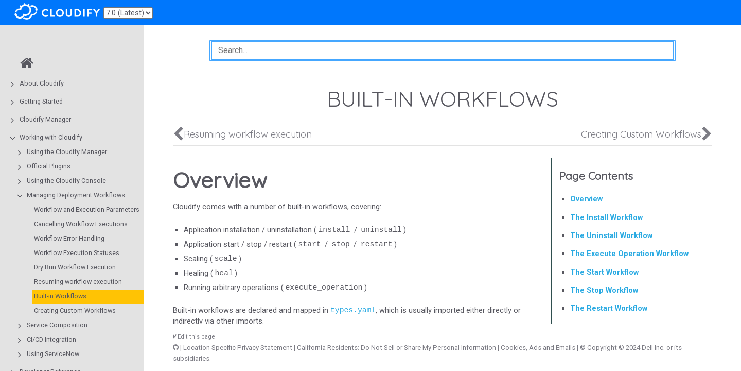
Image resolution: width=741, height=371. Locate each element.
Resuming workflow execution (78, 281)
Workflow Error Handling (69, 238)
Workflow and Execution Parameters (86, 209)
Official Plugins (48, 166)
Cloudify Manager (45, 119)
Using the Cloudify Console (66, 180)
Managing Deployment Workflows (76, 195)
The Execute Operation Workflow (629, 253)
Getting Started (41, 101)
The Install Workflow (606, 217)
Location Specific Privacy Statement (237, 347)
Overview (586, 199)
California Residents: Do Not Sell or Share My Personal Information (396, 347)
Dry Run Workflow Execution (75, 267)
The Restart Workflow (608, 308)
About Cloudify (42, 83)
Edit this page (194, 336)
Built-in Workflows (60, 296)
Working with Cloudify (51, 137)
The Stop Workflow (604, 290)
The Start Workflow (604, 272)
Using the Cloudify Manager (67, 152)
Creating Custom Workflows (75, 310)
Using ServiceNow (53, 354)
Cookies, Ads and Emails (538, 347)
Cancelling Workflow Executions (81, 224)
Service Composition (57, 325)
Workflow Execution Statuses (76, 253)
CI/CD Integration (51, 339)
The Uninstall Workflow (611, 235)
